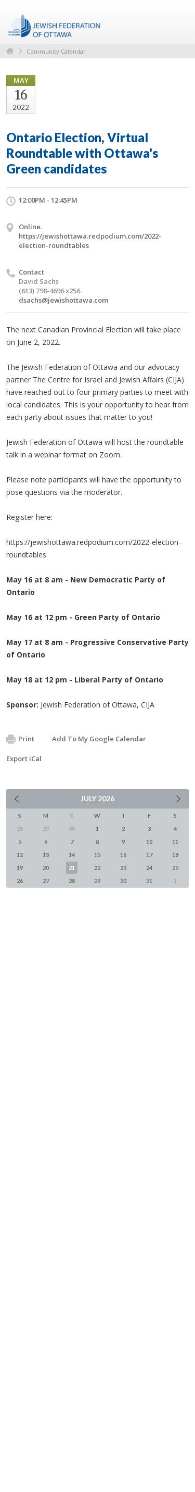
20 (46, 867)
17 (149, 854)
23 (123, 867)
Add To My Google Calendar (99, 738)
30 (123, 880)
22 (97, 867)
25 (175, 867)
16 (123, 854)
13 (46, 854)
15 (97, 854)
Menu (177, 22)
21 (72, 867)
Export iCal (24, 758)
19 (20, 867)
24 (149, 867)
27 (46, 880)
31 (149, 880)
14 (72, 854)
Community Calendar (56, 51)
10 (149, 841)
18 (175, 854)
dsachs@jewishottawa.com (63, 300)
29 (97, 880)
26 (20, 880)
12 (20, 854)
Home (10, 51)
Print (20, 739)
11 (175, 841)
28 (72, 880)
